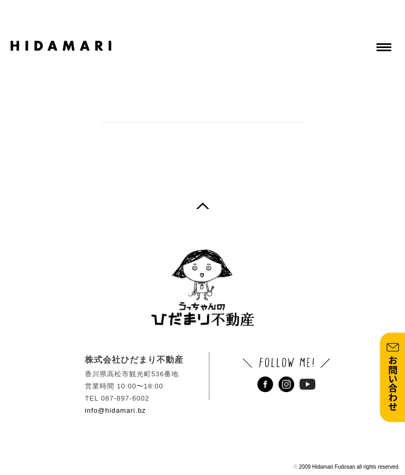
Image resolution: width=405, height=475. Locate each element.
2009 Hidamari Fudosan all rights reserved (348, 467)
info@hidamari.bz (115, 410)
